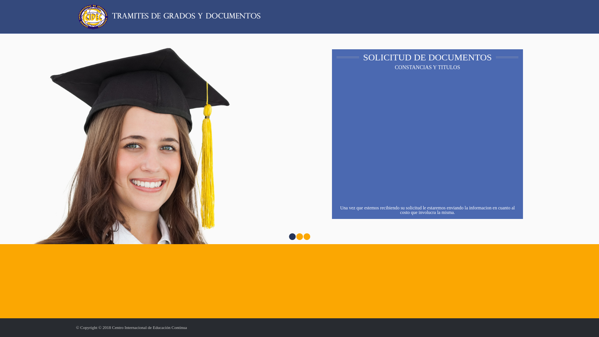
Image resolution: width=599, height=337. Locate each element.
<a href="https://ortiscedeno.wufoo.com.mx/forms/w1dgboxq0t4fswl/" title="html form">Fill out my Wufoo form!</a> (428, 139)
